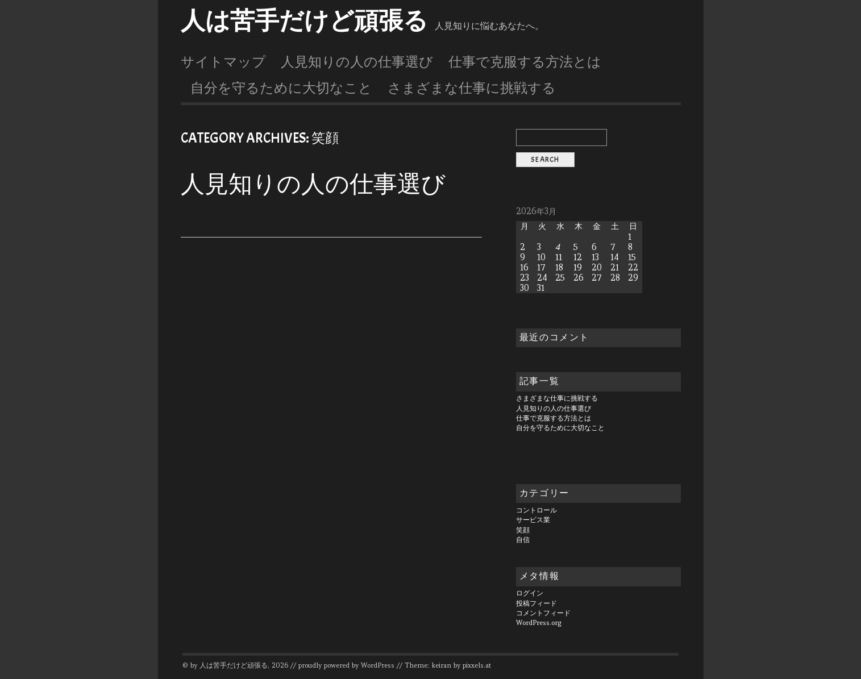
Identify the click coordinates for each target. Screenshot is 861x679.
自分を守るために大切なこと (281, 88)
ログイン (529, 593)
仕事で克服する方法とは (524, 61)
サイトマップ (223, 61)
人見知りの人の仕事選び (357, 61)
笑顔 (523, 530)
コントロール (536, 510)
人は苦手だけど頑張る (304, 21)
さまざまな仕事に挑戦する (472, 88)
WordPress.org (538, 623)
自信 (523, 540)
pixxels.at (477, 665)
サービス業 (533, 520)
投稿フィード (536, 603)
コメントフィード (543, 613)
